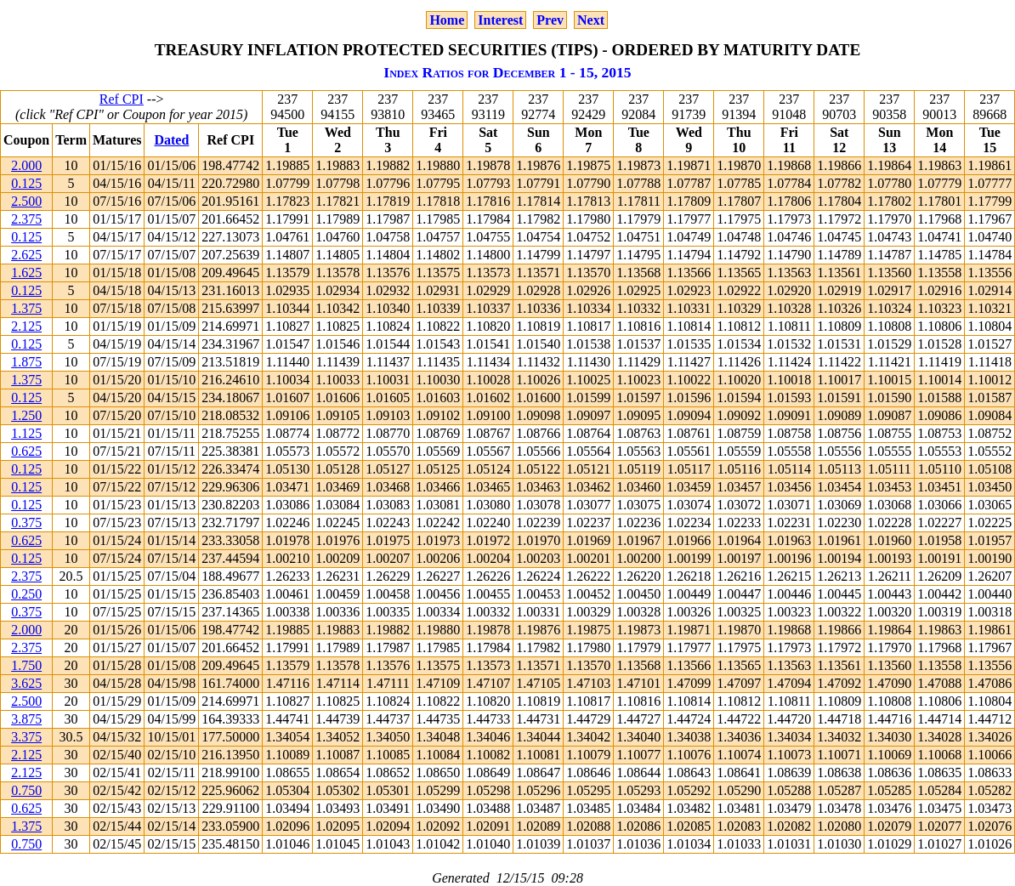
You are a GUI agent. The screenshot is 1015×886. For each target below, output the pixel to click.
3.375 (26, 737)
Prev (550, 20)
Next (590, 20)
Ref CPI (121, 99)
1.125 (26, 433)
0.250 (26, 594)
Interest (500, 20)
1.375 (26, 308)
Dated (171, 140)
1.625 (26, 272)
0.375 (26, 522)
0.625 (26, 451)
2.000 (26, 165)
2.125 (26, 326)
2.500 (26, 201)
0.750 (26, 790)
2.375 (26, 219)
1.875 (26, 362)
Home (446, 20)
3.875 (26, 719)
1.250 (26, 415)
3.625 (26, 683)
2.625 (26, 254)
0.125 (26, 183)
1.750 (26, 665)
